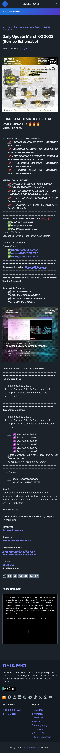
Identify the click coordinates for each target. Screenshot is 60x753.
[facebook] (9, 576)
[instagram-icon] (14, 697)
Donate (36, 721)
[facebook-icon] (9, 697)
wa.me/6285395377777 (24, 249)
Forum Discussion (41, 737)
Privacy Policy (39, 725)
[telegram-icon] (30, 697)
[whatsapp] (20, 576)
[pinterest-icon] (24, 697)
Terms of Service (41, 733)
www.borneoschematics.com (18, 551)
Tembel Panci (30, 3)
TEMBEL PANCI (14, 665)
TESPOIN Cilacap (11, 710)
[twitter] (15, 576)
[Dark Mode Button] (56, 4)
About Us (37, 710)
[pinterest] (31, 576)
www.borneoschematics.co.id (19, 554)
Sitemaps (37, 729)
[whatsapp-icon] (45, 697)
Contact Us (38, 714)
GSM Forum (8, 565)
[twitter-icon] (40, 697)
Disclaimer (38, 718)
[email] (36, 576)
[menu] (5, 4)
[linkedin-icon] (19, 697)
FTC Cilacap (9, 714)
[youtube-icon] (50, 697)
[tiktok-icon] (35, 697)
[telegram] (25, 576)
